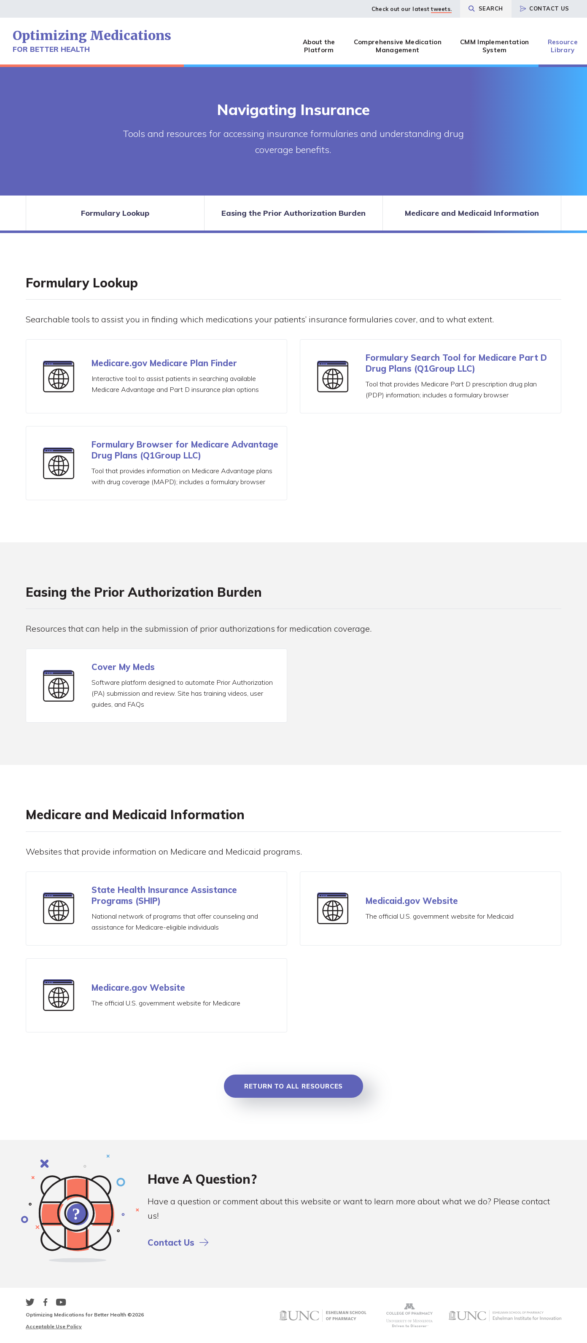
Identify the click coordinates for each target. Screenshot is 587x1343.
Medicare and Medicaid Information (472, 213)
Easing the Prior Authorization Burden (293, 213)
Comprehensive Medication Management (398, 46)
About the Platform (319, 46)
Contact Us (544, 8)
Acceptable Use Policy (54, 1326)
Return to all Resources (293, 1086)
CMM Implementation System (494, 46)
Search (486, 8)
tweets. (441, 8)
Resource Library (563, 46)
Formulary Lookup (115, 213)
